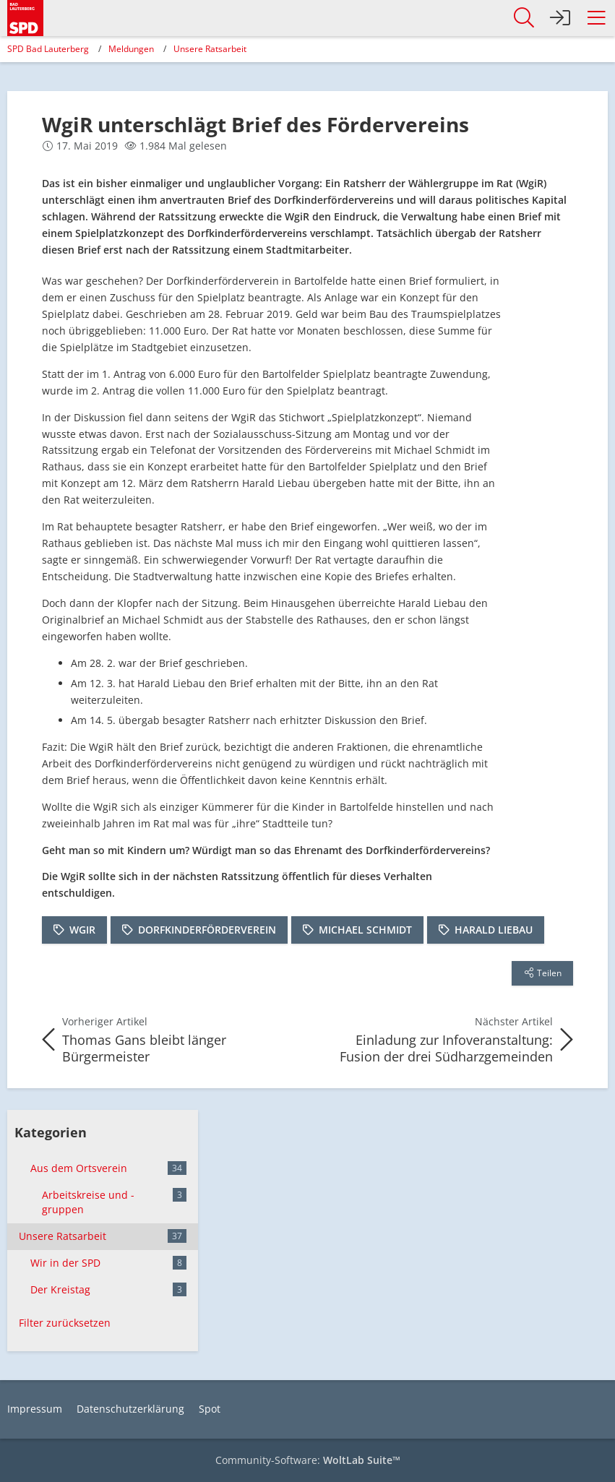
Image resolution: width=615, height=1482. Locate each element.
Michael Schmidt (365, 929)
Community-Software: (307, 1460)
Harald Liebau (494, 929)
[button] (596, 18)
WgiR (82, 929)
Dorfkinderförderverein (207, 929)
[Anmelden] (560, 18)
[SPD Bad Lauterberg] (25, 15)
